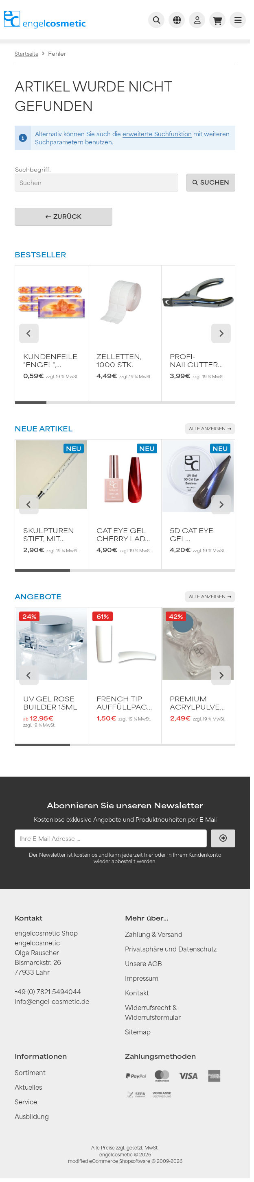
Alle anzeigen (210, 428)
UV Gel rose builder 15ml (50, 703)
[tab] (30, 407)
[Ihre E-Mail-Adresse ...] (111, 838)
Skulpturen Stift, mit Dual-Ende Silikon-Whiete (48, 535)
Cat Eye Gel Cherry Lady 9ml (122, 535)
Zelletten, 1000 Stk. (118, 361)
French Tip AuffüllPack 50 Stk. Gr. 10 (124, 703)
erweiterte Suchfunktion (157, 133)
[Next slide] (221, 333)
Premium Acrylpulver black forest (197, 703)
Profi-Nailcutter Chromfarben (198, 361)
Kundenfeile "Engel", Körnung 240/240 (50, 361)
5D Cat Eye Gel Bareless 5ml (191, 535)
